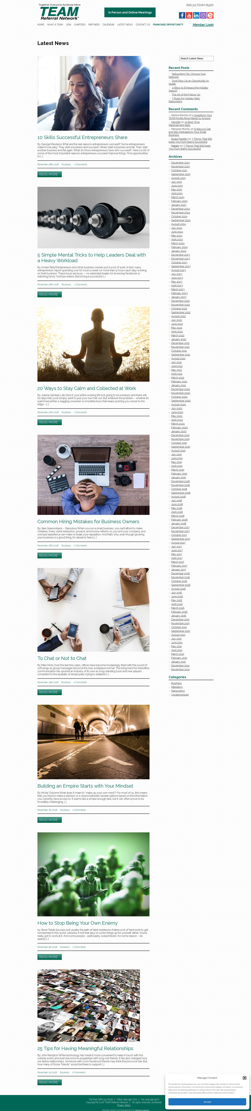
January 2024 (178, 251)
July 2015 (176, 638)
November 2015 (180, 623)
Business (66, 164)
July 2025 (176, 181)
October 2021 (179, 350)
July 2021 (176, 362)
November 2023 (180, 258)
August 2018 (178, 496)
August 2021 (178, 358)
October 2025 (179, 170)
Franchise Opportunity (168, 24)
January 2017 (178, 569)
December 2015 (180, 619)
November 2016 (180, 577)
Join (68, 24)
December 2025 (180, 162)
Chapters (79, 24)
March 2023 (178, 289)
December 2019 (180, 435)
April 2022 (177, 331)
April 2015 (176, 650)
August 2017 (178, 542)
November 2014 (180, 669)
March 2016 (177, 608)
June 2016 (177, 596)
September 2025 (180, 174)
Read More (48, 174)
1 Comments (80, 412)
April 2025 (177, 193)
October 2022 (179, 308)
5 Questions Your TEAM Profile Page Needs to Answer (190, 117)
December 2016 (180, 573)
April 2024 (177, 239)
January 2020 (178, 431)
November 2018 (180, 485)
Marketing (176, 687)
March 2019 (177, 469)
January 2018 (178, 523)
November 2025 (180, 166)
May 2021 (176, 370)
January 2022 (178, 339)
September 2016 (180, 585)
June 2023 (177, 277)
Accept (207, 1101)
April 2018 (177, 512)
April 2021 (176, 373)
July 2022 (176, 320)
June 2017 (177, 550)
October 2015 (179, 627)
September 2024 (180, 220)
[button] (244, 1077)
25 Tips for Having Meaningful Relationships (85, 1048)
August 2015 (178, 634)
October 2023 (179, 262)
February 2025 (179, 201)
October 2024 (179, 216)
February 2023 (179, 293)
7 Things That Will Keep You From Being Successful (190, 140)
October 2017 (179, 535)
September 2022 (180, 312)
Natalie (175, 145)
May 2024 (176, 235)
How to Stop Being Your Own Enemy (77, 923)
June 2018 (177, 504)
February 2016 (179, 611)
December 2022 (180, 300)
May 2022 (176, 327)
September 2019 (180, 446)
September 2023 (180, 266)
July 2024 (176, 228)
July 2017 (176, 546)
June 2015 (177, 642)
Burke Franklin (179, 138)
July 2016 (176, 592)
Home (40, 24)
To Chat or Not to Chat (62, 658)
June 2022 (177, 323)
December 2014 (180, 665)
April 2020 (177, 419)
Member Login (203, 25)
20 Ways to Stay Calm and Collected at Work (86, 388)
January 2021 (178, 385)
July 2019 (176, 454)
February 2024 (179, 247)
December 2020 (180, 389)
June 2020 (177, 412)
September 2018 (180, 492)
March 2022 (177, 335)
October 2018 (179, 489)
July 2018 (176, 500)
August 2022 (178, 316)
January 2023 (178, 297)
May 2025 (176, 189)
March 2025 (178, 197)
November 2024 (180, 212)
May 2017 (176, 554)
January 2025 (178, 204)
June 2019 (177, 458)
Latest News (125, 24)
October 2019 (179, 442)
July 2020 (176, 408)
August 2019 (178, 450)
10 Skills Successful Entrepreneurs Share (82, 137)
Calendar (108, 24)
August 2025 (178, 178)
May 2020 (176, 416)
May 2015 (176, 646)
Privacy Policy (124, 1105)
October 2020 (179, 396)
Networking (178, 690)
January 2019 (178, 477)
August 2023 (178, 270)
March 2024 (178, 243)
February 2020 (179, 427)
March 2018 (177, 515)
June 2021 (176, 366)
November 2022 (180, 304)
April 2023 (177, 285)
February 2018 (179, 519)
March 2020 (178, 423)
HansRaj (175, 122)
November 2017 (180, 531)
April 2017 (176, 558)
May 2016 (176, 600)
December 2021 (180, 343)
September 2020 (181, 400)
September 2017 (180, 538)
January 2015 (178, 661)
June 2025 (177, 185)
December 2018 (180, 481)
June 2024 (177, 231)
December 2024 (180, 208)
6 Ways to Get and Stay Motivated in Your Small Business (190, 132)
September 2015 (180, 631)
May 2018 (176, 508)
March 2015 (177, 654)
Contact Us (143, 24)
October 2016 (179, 581)
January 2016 (178, 615)
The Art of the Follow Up (186, 94)
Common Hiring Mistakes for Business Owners (88, 521)
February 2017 (179, 565)
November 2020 (180, 393)
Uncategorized (180, 694)
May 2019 (176, 462)
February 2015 (179, 657)
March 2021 (177, 377)
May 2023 (176, 281)
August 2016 (178, 588)
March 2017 (177, 561)
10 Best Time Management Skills (184, 124)
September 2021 (180, 354)
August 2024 (178, 224)
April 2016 (177, 604)
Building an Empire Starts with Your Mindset (85, 786)
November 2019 (180, 439)
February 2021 (179, 381)
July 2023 (176, 274)
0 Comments (80, 164)
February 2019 (179, 473)
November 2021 (180, 347)
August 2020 (178, 404)
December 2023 (180, 254)
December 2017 (180, 527)
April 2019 (176, 466)
